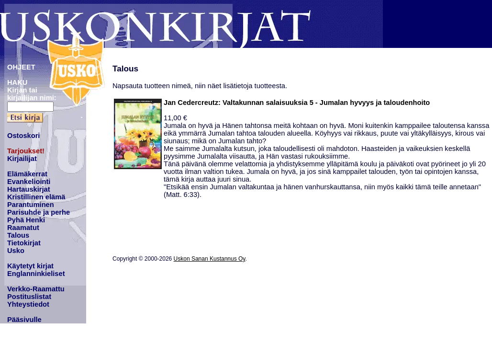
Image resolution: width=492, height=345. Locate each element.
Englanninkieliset (36, 273)
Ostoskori (23, 135)
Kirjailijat (22, 158)
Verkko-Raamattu (36, 289)
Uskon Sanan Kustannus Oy (210, 258)
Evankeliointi (28, 181)
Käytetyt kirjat (30, 266)
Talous (18, 235)
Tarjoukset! (26, 151)
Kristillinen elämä (36, 197)
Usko (15, 250)
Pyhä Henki (26, 220)
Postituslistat (29, 296)
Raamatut (23, 227)
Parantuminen (30, 204)
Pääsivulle (24, 319)
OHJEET (21, 67)
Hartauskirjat (28, 189)
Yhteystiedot (28, 304)
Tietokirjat (24, 243)
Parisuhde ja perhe (38, 212)
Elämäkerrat (27, 174)
